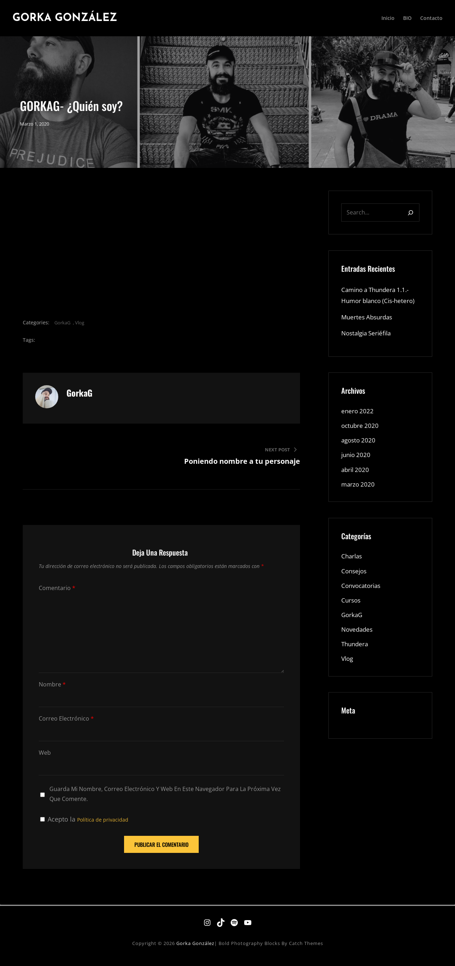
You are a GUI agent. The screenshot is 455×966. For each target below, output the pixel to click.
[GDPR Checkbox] (42, 825)
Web (45, 758)
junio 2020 (357, 473)
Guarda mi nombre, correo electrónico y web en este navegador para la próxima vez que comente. (165, 799)
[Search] (410, 218)
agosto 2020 (359, 458)
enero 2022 (358, 428)
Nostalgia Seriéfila (368, 350)
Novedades (358, 650)
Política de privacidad (102, 825)
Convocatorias (362, 605)
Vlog (79, 328)
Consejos (355, 590)
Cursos (351, 620)
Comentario (57, 594)
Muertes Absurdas (368, 333)
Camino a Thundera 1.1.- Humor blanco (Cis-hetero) (378, 306)
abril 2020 (356, 488)
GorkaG (62, 328)
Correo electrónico (66, 724)
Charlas (352, 575)
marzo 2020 (358, 503)
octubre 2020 (360, 443)
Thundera (355, 665)
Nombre (52, 690)
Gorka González (68, 18)
